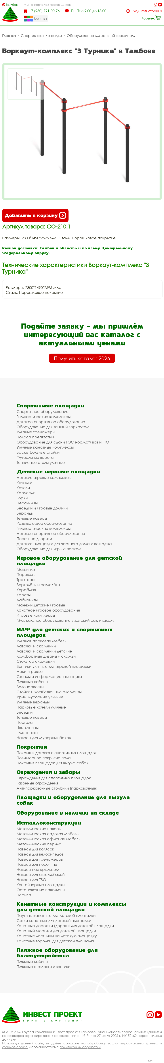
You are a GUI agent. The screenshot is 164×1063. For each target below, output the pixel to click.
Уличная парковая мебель (41, 641)
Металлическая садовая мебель (47, 834)
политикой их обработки (80, 1047)
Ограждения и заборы (48, 772)
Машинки (26, 569)
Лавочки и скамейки (36, 646)
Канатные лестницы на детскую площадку (57, 936)
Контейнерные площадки (41, 885)
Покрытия (32, 746)
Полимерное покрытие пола (44, 758)
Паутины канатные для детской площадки (56, 915)
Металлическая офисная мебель (48, 839)
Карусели (26, 493)
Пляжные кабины (32, 681)
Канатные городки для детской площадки (56, 941)
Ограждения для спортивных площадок (54, 778)
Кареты (24, 595)
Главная (9, 35)
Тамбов (12, 4)
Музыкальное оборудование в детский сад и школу (65, 620)
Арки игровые (30, 671)
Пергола (25, 722)
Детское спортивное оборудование (51, 422)
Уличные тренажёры (36, 432)
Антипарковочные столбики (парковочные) (57, 788)
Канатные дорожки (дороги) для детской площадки (65, 925)
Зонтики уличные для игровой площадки (54, 666)
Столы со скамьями (36, 661)
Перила (24, 895)
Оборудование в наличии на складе (68, 812)
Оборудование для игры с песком (49, 549)
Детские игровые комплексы (44, 477)
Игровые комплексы (36, 615)
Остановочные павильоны (41, 890)
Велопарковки (30, 687)
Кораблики (27, 590)
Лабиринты (27, 600)
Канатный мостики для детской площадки (56, 931)
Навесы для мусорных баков (44, 738)
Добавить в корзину (35, 215)
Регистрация (151, 11)
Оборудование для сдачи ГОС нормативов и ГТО (63, 442)
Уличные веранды (33, 702)
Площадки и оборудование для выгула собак (73, 799)
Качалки (24, 482)
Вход (135, 11)
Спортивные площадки (41, 35)
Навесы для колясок (35, 849)
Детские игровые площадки (58, 471)
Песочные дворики (34, 538)
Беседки (24, 712)
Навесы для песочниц (37, 864)
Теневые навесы (32, 518)
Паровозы (26, 574)
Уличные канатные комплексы (45, 447)
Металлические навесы (39, 829)
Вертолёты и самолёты (38, 585)
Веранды (25, 513)
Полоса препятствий (36, 437)
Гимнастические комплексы (44, 416)
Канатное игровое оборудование (48, 610)
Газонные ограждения (37, 783)
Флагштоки (27, 732)
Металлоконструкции (49, 822)
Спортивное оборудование (43, 411)
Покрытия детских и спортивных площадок (57, 753)
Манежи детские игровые (41, 605)
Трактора (26, 579)
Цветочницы (27, 727)
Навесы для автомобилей (41, 874)
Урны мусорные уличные (40, 697)
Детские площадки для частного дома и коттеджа (64, 544)
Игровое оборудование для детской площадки (69, 560)
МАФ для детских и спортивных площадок (65, 632)
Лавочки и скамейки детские (44, 651)
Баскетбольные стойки (38, 452)
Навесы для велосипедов (40, 854)
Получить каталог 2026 (82, 358)
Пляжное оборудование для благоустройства (57, 952)
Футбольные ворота (35, 457)
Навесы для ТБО (31, 879)
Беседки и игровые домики (42, 508)
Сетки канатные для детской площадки (54, 920)
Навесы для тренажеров (40, 859)
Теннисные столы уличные (41, 462)
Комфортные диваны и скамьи (46, 656)
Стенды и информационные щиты (49, 676)
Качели (23, 488)
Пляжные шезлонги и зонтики (43, 966)
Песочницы (27, 503)
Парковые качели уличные (41, 707)
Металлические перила (39, 844)
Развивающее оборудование (44, 523)
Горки (22, 498)
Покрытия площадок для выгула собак (52, 763)
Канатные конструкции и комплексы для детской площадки (71, 906)
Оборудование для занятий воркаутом (101, 35)
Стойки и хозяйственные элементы (49, 692)
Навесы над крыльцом (38, 869)
